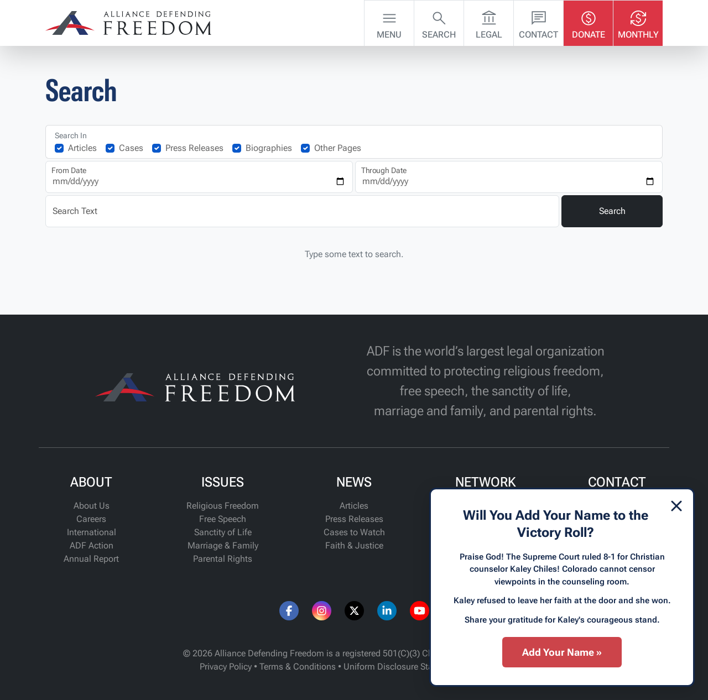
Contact (538, 22)
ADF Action (91, 545)
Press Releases (194, 148)
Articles (82, 148)
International (91, 532)
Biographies (269, 148)
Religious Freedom (222, 505)
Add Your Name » (562, 652)
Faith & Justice (354, 545)
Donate (588, 22)
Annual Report (91, 558)
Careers (91, 519)
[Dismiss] (676, 506)
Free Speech (222, 519)
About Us (92, 505)
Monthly (638, 22)
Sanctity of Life (223, 532)
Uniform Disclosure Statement (401, 666)
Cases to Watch (354, 532)
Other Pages (337, 148)
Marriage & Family (223, 545)
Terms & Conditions (297, 666)
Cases (131, 148)
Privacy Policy (226, 666)
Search (439, 22)
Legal (489, 22)
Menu (389, 22)
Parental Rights (222, 558)
